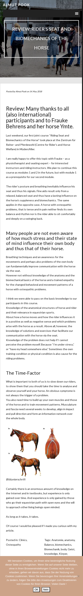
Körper (63, 553)
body (64, 549)
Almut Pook (16, 5)
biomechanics (63, 544)
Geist (71, 549)
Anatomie (57, 540)
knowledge (51, 553)
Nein (45, 589)
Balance (49, 544)
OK (36, 589)
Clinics (23, 540)
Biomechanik (52, 549)
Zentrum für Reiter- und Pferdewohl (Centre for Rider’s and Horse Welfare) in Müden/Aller (40, 144)
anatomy (69, 540)
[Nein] (78, 576)
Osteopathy (13, 544)
